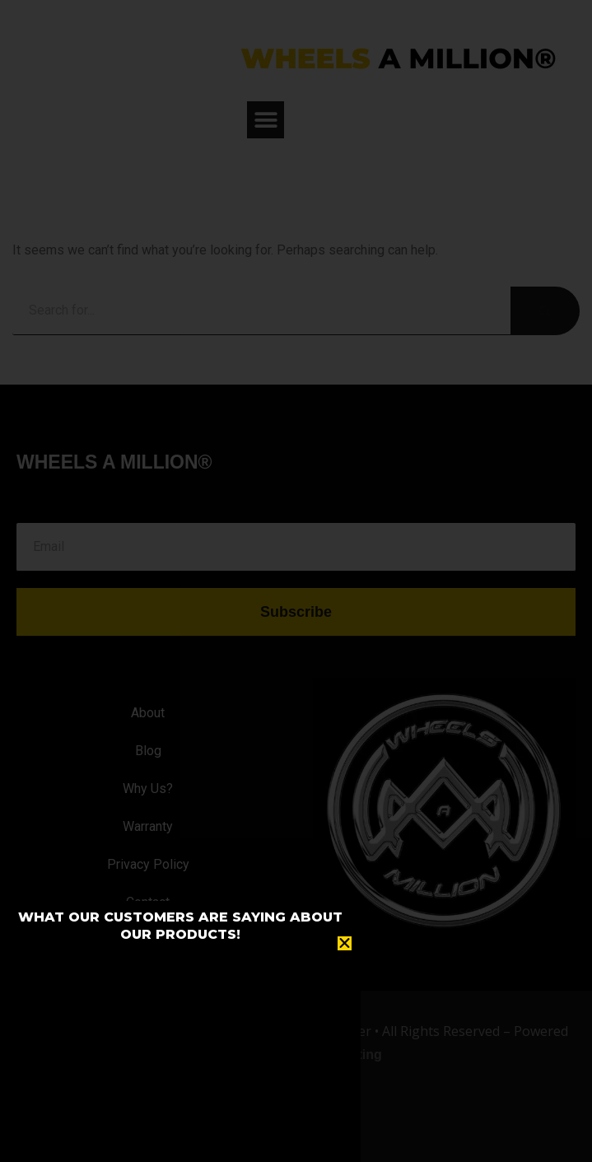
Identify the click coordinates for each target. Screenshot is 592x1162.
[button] (345, 943)
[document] (296, 581)
